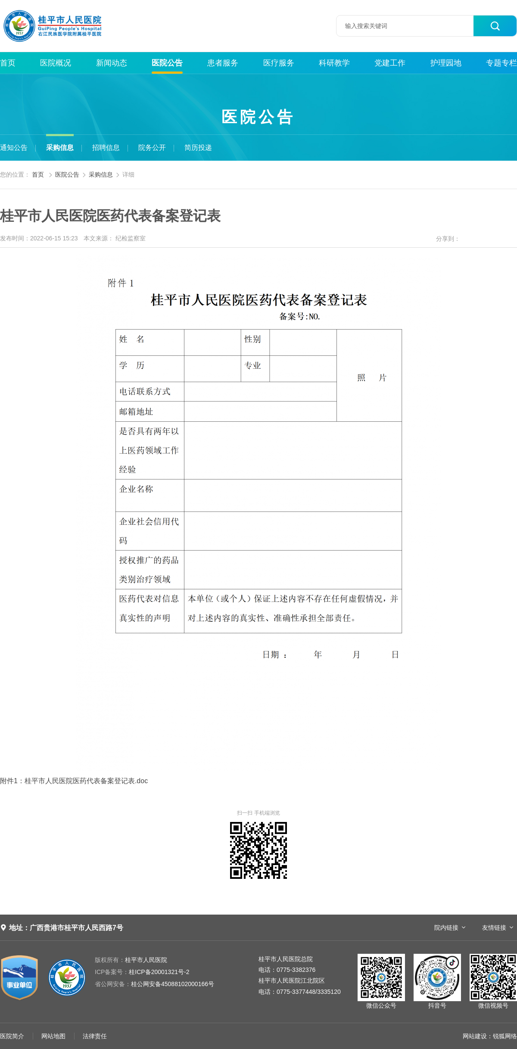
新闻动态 (111, 63)
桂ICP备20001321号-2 (142, 971)
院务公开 (152, 147)
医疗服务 (278, 63)
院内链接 (446, 927)
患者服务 (222, 63)
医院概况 (55, 63)
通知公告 (14, 147)
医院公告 (167, 63)
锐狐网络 (505, 1036)
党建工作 (389, 63)
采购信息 (60, 147)
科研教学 (334, 63)
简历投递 (198, 147)
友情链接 (494, 927)
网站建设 (475, 1036)
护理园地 (445, 63)
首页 (8, 63)
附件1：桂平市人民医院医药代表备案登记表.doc (74, 780)
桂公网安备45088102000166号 (154, 984)
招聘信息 (106, 147)
